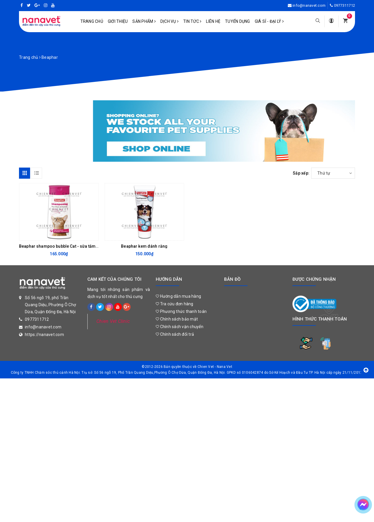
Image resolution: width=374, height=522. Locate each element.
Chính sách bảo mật (177, 319)
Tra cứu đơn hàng (174, 304)
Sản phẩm (144, 21)
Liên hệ (213, 21)
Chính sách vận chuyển (179, 326)
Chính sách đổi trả (175, 334)
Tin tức (192, 21)
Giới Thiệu (118, 21)
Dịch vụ (169, 21)
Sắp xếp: (301, 173)
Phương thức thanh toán (181, 311)
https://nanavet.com (44, 334)
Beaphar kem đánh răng (144, 246)
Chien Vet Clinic (113, 321)
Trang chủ (91, 21)
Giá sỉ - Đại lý (269, 21)
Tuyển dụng (237, 21)
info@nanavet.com (308, 5)
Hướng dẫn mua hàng (178, 296)
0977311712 (344, 5)
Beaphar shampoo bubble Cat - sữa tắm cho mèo (66, 246)
